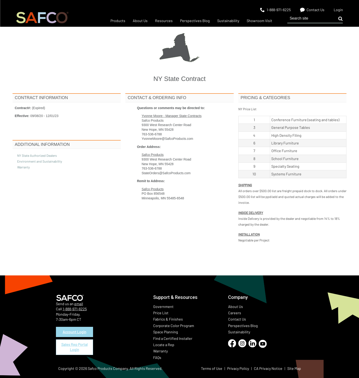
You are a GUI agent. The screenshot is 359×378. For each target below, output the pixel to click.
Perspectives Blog (243, 325)
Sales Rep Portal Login (74, 347)
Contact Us (237, 319)
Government (163, 306)
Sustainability (239, 332)
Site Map (294, 368)
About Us (235, 306)
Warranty (160, 351)
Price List (160, 313)
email (78, 303)
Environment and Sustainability (39, 161)
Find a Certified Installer (172, 338)
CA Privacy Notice (268, 368)
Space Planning (165, 332)
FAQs (157, 357)
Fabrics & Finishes (168, 319)
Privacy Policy (238, 368)
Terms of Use (211, 368)
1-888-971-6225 (75, 309)
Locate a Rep (163, 344)
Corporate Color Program (173, 325)
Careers (234, 313)
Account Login (74, 332)
